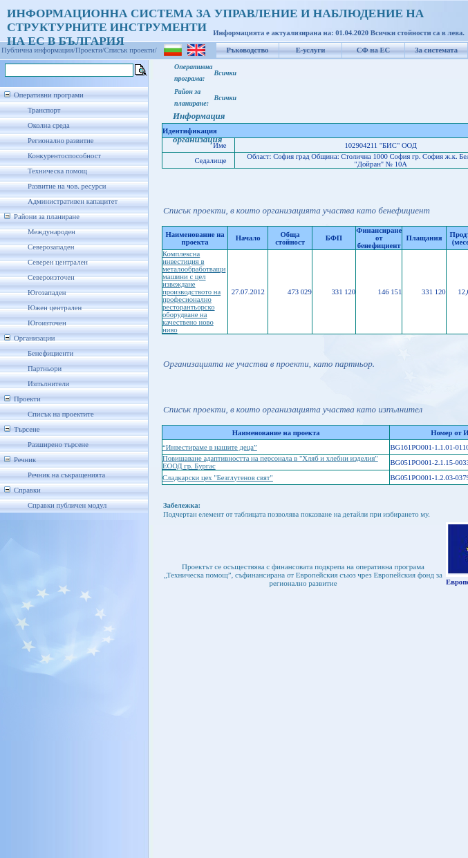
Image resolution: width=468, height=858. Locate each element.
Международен (51, 232)
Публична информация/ (38, 50)
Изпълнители (48, 384)
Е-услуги (311, 50)
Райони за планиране (46, 216)
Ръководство (248, 50)
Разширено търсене (58, 444)
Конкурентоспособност (64, 156)
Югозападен (47, 292)
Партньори (45, 368)
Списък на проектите (61, 414)
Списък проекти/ (130, 50)
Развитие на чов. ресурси (67, 186)
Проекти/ (89, 50)
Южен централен (55, 308)
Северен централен (58, 262)
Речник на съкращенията (66, 475)
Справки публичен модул (67, 505)
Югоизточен (47, 323)
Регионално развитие (61, 140)
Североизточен (51, 277)
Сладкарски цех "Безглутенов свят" (217, 478)
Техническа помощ (57, 171)
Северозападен (51, 247)
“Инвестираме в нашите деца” (209, 447)
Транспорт (44, 110)
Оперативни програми (49, 95)
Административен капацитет (73, 201)
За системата (436, 50)
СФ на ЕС (373, 50)
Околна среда (49, 125)
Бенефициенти (50, 353)
